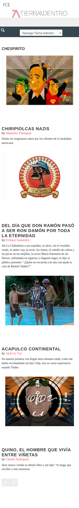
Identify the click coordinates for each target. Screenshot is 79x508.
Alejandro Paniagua (18, 133)
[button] (4, 39)
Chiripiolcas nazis (26, 128)
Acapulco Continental (31, 349)
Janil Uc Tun (14, 353)
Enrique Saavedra (17, 240)
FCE (6, 5)
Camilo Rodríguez (17, 459)
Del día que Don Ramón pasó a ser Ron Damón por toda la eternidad (38, 230)
